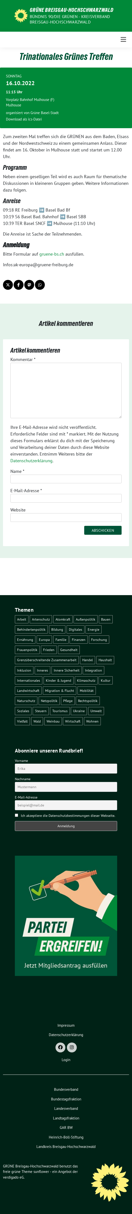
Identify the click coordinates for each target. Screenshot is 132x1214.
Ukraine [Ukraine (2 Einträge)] (79, 710)
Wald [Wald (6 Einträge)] (37, 721)
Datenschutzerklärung (31, 460)
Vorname (21, 760)
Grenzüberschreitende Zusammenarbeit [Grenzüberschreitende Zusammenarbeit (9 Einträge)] (47, 659)
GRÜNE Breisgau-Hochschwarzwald (71, 10)
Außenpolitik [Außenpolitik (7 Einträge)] (85, 619)
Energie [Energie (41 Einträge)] (93, 629)
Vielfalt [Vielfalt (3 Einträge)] (22, 721)
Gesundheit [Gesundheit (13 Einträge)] (69, 649)
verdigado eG (13, 1177)
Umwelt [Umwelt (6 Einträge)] (96, 710)
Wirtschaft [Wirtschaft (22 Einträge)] (72, 721)
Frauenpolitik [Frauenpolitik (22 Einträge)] (27, 649)
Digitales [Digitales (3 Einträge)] (75, 629)
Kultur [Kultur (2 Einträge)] (105, 680)
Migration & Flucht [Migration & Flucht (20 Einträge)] (59, 690)
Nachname (22, 779)
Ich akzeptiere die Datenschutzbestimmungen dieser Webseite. (68, 815)
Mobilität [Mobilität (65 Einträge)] (87, 690)
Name (17, 471)
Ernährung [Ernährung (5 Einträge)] (25, 639)
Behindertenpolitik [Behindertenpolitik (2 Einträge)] (31, 629)
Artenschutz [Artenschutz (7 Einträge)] (41, 619)
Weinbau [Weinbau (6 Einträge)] (53, 721)
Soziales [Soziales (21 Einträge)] (23, 710)
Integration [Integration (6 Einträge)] (93, 670)
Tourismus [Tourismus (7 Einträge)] (60, 710)
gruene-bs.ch (51, 254)
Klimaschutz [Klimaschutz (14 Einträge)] (86, 680)
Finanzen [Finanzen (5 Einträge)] (78, 639)
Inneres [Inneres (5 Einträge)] (42, 670)
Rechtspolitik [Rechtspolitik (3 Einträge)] (88, 700)
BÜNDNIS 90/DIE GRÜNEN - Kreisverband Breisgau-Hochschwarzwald (70, 19)
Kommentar (22, 359)
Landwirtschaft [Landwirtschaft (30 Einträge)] (28, 690)
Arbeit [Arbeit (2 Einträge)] (21, 619)
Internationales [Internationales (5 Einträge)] (28, 680)
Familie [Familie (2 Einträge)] (60, 639)
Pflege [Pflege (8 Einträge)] (68, 700)
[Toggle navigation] (123, 39)
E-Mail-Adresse (26, 490)
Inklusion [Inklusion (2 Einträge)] (24, 670)
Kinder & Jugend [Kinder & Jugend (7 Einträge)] (58, 680)
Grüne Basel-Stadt (44, 112)
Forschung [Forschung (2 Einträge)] (99, 639)
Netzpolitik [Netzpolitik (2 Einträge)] (49, 700)
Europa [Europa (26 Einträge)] (44, 639)
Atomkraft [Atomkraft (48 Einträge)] (62, 619)
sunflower (41, 1171)
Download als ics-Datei (24, 119)
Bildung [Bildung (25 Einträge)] (57, 629)
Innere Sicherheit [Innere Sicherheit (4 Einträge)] (66, 670)
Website (18, 510)
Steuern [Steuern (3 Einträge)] (41, 710)
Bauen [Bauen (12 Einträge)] (105, 619)
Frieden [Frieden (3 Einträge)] (48, 649)
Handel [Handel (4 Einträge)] (87, 659)
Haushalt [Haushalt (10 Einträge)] (105, 659)
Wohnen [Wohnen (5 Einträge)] (92, 721)
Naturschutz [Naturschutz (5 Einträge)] (26, 700)
